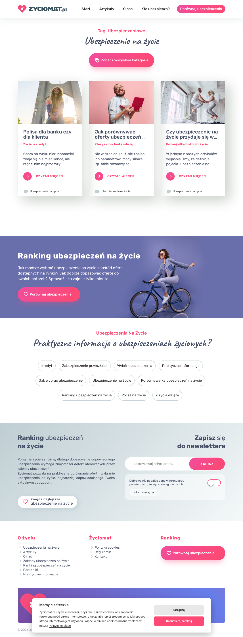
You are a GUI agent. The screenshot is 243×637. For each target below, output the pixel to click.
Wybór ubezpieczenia (134, 366)
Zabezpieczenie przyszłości (84, 366)
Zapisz (207, 464)
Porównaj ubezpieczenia (201, 9)
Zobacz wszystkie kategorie (121, 60)
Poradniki (30, 570)
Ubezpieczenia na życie (41, 547)
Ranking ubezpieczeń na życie (87, 395)
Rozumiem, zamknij (179, 621)
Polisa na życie (134, 395)
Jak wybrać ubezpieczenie (61, 380)
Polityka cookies (107, 547)
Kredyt (46, 366)
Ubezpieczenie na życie (111, 380)
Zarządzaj (179, 610)
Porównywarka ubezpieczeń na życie (171, 380)
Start (86, 9)
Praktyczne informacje (180, 366)
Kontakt (101, 556)
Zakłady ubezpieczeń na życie (46, 561)
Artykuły (106, 9)
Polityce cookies (60, 625)
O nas (127, 9)
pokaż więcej (144, 492)
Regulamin (103, 552)
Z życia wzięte (167, 395)
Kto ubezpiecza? (156, 9)
